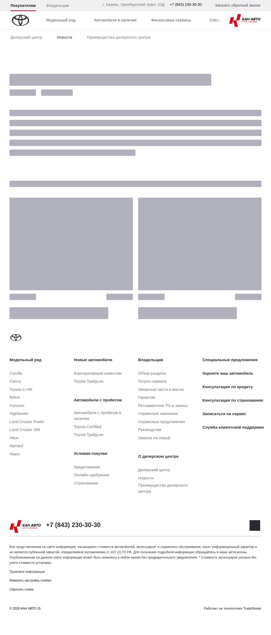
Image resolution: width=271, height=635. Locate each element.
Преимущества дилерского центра (119, 37)
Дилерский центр (26, 37)
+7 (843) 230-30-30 (186, 4)
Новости (64, 37)
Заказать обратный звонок (237, 5)
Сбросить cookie (22, 589)
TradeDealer (252, 608)
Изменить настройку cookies (30, 580)
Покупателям (23, 5)
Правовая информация (27, 572)
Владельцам (58, 5)
